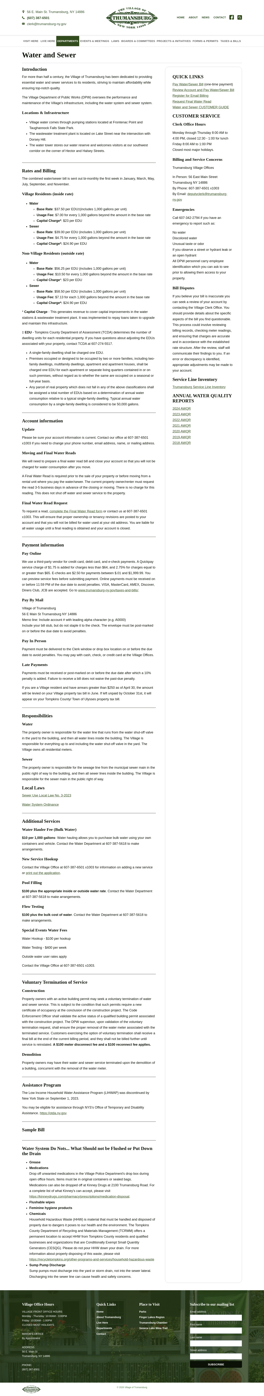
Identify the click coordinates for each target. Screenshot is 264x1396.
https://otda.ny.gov (53, 1113)
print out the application (43, 873)
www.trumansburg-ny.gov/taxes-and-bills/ (108, 590)
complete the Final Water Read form (76, 511)
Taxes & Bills (231, 41)
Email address (198, 1311)
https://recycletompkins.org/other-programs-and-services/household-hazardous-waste (91, 1259)
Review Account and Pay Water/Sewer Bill (203, 90)
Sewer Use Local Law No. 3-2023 (46, 795)
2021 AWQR (182, 426)
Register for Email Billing (190, 96)
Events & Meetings (94, 41)
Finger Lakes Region (152, 1317)
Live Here (48, 41)
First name (196, 1324)
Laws (115, 41)
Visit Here (30, 41)
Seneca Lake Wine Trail (153, 1328)
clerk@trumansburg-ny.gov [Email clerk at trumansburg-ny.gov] (46, 24)
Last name (196, 1337)
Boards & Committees (138, 41)
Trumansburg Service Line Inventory (199, 387)
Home (181, 17)
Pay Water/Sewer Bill (188, 84)
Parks (142, 1311)
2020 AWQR (182, 431)
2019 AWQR (182, 437)
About (193, 17)
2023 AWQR (182, 414)
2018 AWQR (182, 443)
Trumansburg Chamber (153, 1322)
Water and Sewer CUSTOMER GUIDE (201, 107)
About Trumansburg (108, 1317)
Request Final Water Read (192, 101)
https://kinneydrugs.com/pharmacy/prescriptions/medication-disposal (79, 1196)
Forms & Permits (205, 41)
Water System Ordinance (40, 804)
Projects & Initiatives (174, 41)
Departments (67, 41)
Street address (198, 1350)
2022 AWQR (182, 420)
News (206, 17)
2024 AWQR (182, 408)
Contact (220, 17)
